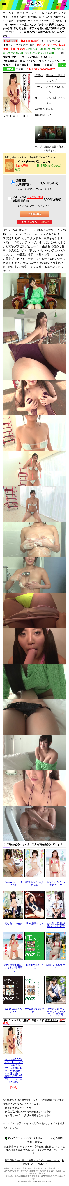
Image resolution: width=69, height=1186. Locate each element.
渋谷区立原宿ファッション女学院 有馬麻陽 (56, 1011)
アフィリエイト (39, 1163)
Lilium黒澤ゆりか (34, 923)
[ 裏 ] (24, 115)
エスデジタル (27, 60)
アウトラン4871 (28, 56)
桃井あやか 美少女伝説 (34, 883)
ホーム (7, 12)
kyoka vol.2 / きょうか (13, 1010)
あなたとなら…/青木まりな (55, 883)
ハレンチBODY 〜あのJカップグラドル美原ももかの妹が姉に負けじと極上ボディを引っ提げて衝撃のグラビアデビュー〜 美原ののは (13, 1070)
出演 (39, 75)
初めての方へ (13, 1138)
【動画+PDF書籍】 (44, 64)
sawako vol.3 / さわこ (34, 1010)
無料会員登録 (34, 1141)
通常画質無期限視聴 (24, 182)
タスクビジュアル (49, 60)
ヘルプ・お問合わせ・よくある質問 (43, 1138)
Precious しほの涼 (13, 883)
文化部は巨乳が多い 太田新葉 (56, 925)
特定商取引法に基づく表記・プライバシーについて (32, 1160)
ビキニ (18, 12)
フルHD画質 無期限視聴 (28, 198)
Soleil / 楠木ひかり (55, 966)
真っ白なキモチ (13, 923)
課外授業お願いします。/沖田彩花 (13, 967)
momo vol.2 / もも (34, 966)
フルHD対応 (53, 97)
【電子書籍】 (21, 64)
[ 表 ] (14, 115)
